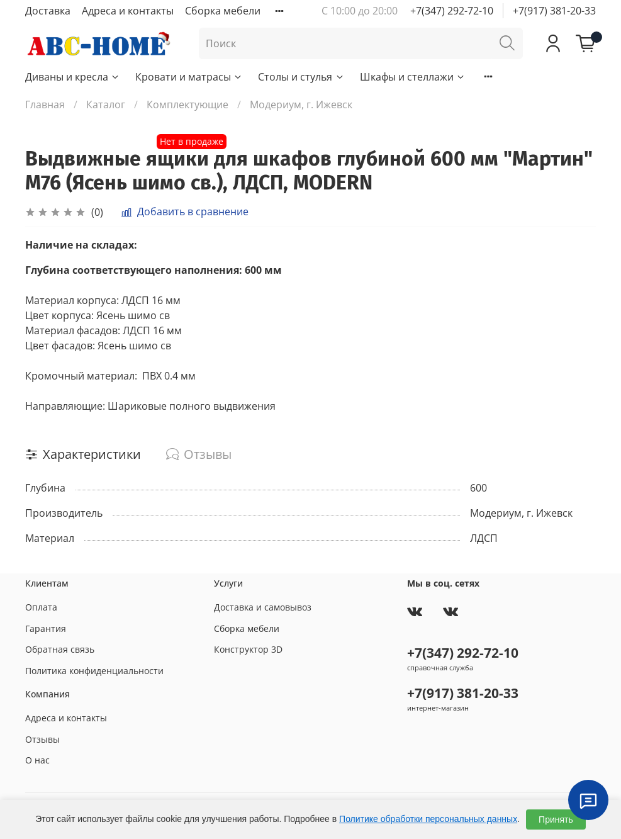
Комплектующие (187, 104)
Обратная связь (59, 649)
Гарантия (45, 628)
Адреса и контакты (128, 11)
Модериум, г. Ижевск (301, 104)
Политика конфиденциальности (94, 671)
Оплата (41, 607)
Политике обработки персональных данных (428, 819)
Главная (45, 104)
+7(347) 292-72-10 (451, 11)
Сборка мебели (222, 11)
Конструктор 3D (248, 649)
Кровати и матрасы (189, 77)
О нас (37, 760)
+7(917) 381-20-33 (554, 11)
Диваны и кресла (72, 77)
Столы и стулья (301, 77)
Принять (556, 819)
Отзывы (42, 739)
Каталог (105, 104)
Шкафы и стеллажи (413, 77)
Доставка (47, 11)
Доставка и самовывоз (262, 607)
